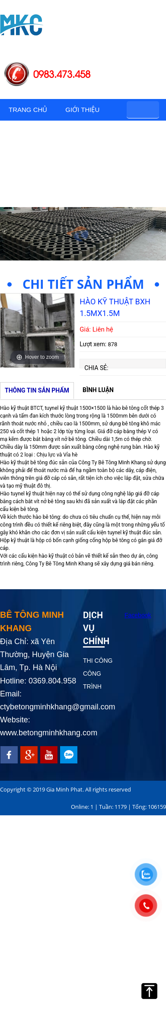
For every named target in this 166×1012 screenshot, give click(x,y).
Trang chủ (28, 109)
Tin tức (22, 196)
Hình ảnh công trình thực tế (56, 163)
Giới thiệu (82, 109)
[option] (37, 330)
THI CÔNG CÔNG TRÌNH (97, 673)
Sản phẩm (25, 131)
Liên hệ (66, 196)
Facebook (137, 615)
